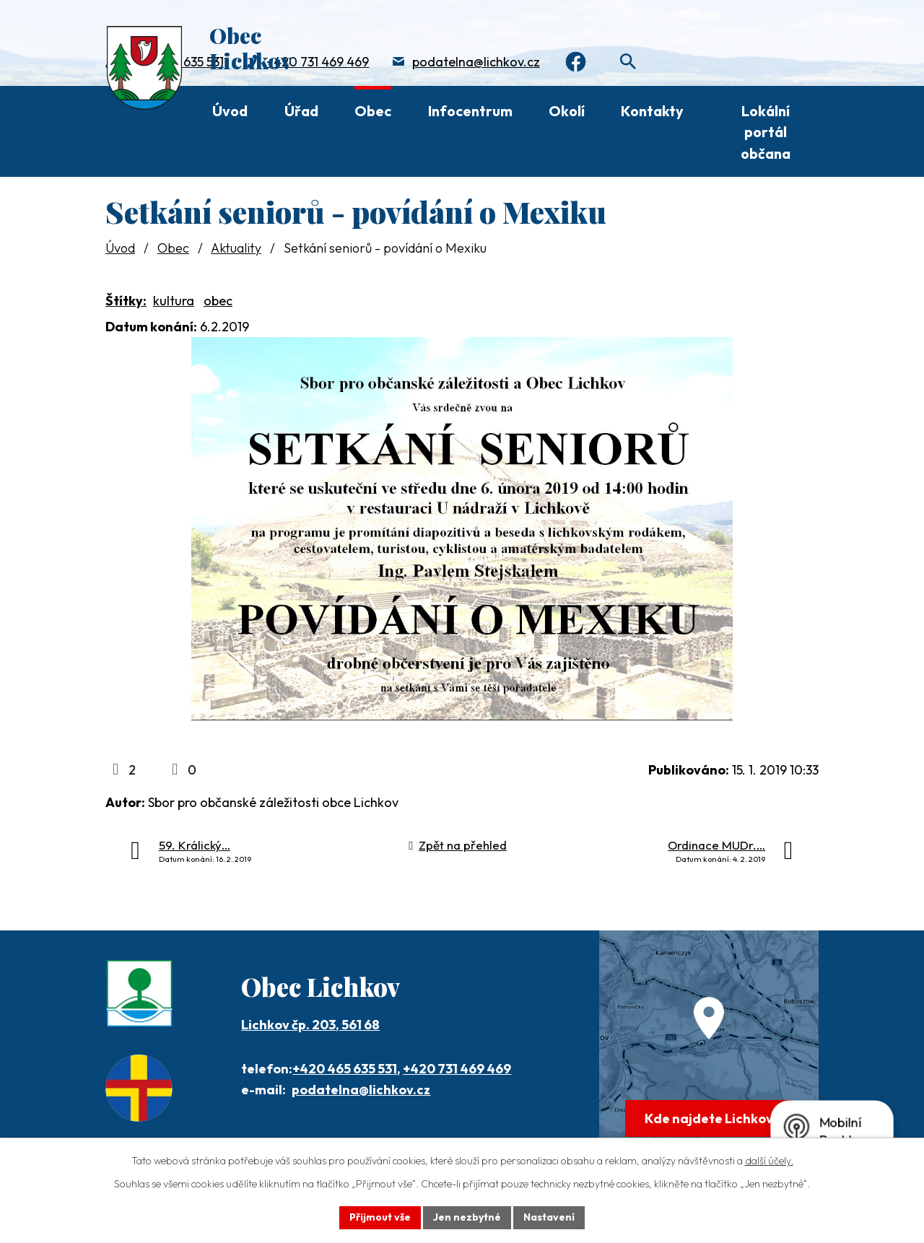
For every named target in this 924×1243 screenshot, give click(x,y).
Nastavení (549, 1217)
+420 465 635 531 (344, 1068)
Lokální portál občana (765, 132)
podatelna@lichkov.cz (476, 61)
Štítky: (126, 300)
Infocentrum (470, 111)
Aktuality (236, 248)
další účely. (769, 1160)
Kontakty (652, 111)
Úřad (301, 111)
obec (218, 300)
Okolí (567, 111)
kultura (173, 300)
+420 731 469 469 (317, 61)
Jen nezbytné (467, 1217)
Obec (372, 111)
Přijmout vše (380, 1217)
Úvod (230, 111)
